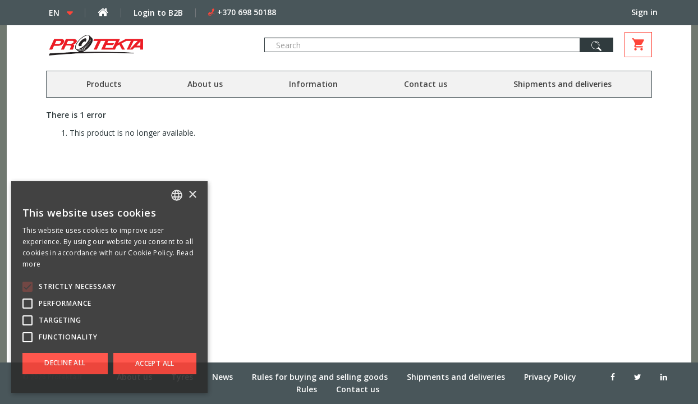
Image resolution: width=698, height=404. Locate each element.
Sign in (644, 12)
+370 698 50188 (246, 12)
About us (205, 84)
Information (313, 84)
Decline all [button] (64, 363)
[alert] (109, 287)
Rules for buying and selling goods (320, 376)
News (222, 376)
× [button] (192, 195)
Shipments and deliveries (562, 84)
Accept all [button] (154, 363)
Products (103, 84)
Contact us (425, 84)
